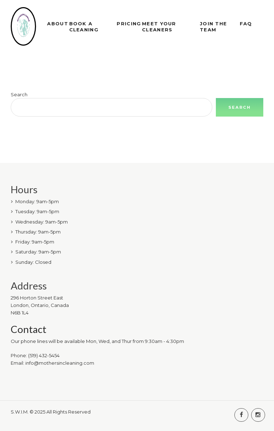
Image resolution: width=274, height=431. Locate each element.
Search (19, 94)
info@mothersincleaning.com (59, 363)
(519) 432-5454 (44, 355)
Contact (28, 329)
